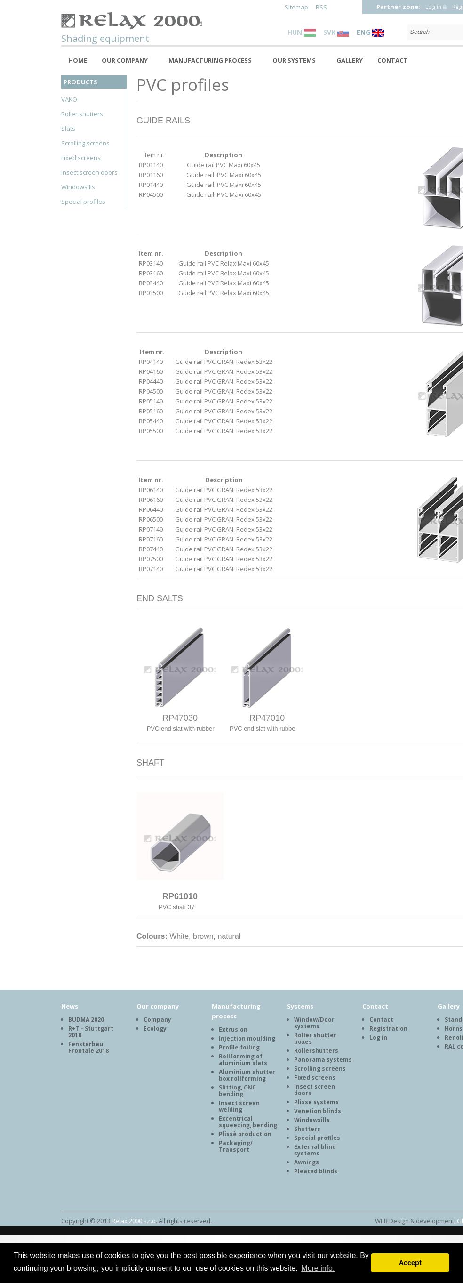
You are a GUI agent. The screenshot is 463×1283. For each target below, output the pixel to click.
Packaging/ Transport (236, 1146)
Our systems (294, 60)
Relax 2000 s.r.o (134, 1221)
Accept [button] (410, 1263)
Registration (388, 1029)
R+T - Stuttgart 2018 (90, 1032)
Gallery (349, 60)
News (69, 1006)
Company (157, 1020)
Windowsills (78, 187)
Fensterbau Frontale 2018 (88, 1047)
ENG (370, 32)
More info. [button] (318, 1268)
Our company (125, 60)
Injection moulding (247, 1038)
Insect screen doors (89, 172)
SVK (336, 32)
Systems (300, 1006)
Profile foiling (239, 1047)
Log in (433, 7)
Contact (392, 60)
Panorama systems (323, 1060)
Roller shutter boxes (315, 1038)
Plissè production (245, 1134)
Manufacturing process (210, 60)
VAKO (69, 99)
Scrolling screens (85, 143)
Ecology (155, 1029)
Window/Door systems (314, 1023)
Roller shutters (82, 114)
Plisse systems (316, 1102)
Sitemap (296, 7)
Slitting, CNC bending (237, 1090)
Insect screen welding (239, 1106)
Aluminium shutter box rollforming (247, 1075)
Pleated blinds (315, 1171)
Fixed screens (81, 157)
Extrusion (233, 1029)
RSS (321, 7)
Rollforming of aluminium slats (243, 1059)
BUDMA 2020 (86, 1020)
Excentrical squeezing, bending (248, 1121)
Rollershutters (316, 1051)
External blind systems (315, 1150)
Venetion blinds (317, 1111)
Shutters (307, 1129)
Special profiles (83, 201)
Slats (68, 128)
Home (77, 60)
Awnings (306, 1162)
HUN (301, 32)
